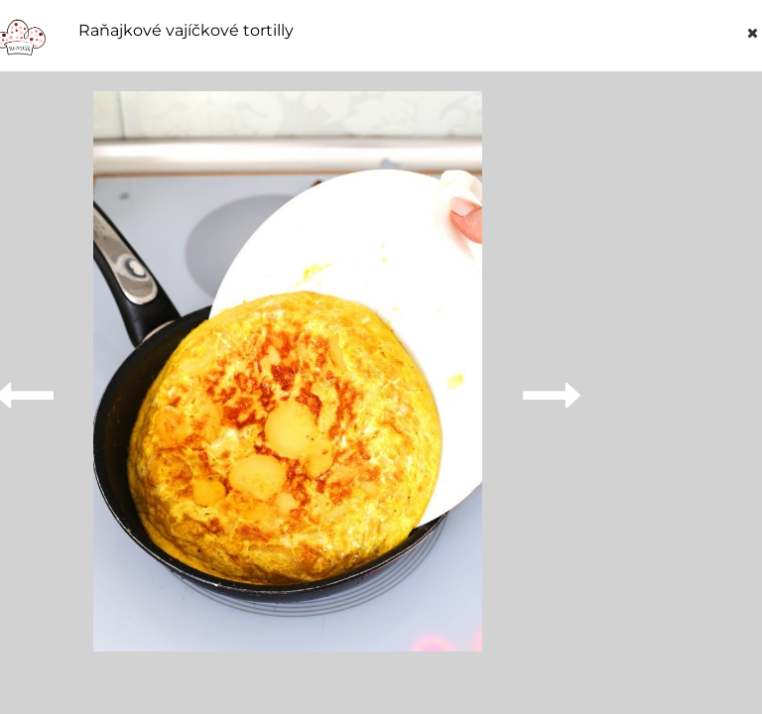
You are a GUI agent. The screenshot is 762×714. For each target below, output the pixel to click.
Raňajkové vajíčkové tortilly (186, 31)
